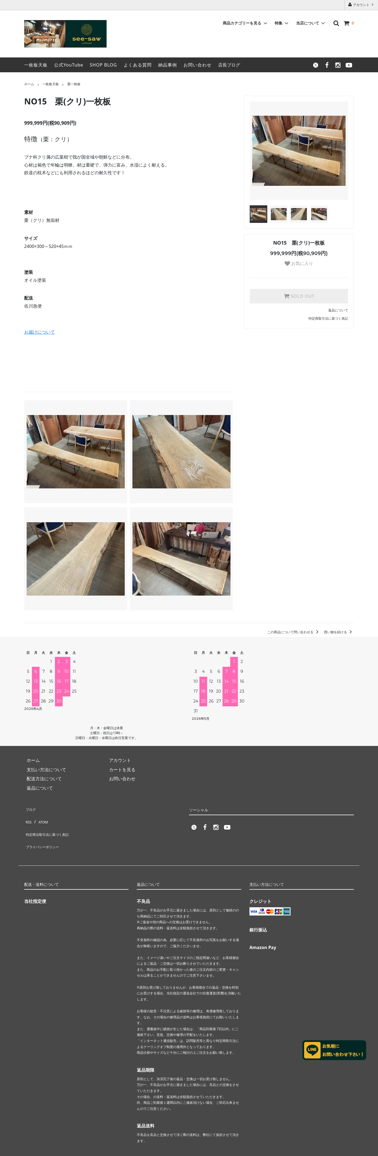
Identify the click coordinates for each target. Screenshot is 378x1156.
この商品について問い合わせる (293, 632)
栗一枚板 (73, 84)
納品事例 (167, 65)
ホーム (29, 84)
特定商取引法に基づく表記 (328, 318)
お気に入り (299, 263)
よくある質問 (138, 65)
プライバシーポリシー (46, 836)
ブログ (30, 808)
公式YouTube (68, 65)
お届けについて (39, 332)
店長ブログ (229, 65)
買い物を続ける (339, 632)
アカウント (361, 4)
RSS (28, 817)
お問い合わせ (198, 65)
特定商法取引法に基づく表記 (52, 827)
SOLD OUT (299, 296)
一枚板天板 (36, 65)
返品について (338, 310)
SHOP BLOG (103, 65)
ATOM (42, 817)
